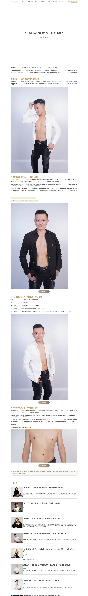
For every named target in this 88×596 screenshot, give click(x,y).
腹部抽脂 (23, 473)
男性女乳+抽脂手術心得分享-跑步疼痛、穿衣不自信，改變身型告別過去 (46, 565)
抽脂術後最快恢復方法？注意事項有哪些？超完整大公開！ (23, 198)
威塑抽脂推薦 (42, 471)
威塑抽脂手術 (36, 471)
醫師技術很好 (17, 305)
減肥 (72, 471)
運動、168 (32, 415)
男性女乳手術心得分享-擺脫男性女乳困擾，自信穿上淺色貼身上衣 (44, 534)
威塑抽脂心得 (30, 471)
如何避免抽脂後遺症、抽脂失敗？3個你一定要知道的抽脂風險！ (25, 201)
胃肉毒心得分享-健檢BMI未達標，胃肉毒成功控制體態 (41, 580)
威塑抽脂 (25, 471)
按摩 (69, 471)
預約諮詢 (74, 1)
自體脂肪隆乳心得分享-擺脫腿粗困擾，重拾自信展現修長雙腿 (43, 488)
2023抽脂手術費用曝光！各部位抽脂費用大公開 (21, 427)
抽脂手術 (60, 471)
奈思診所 (14, 471)
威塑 (18, 471)
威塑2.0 (45, 83)
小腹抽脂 (53, 471)
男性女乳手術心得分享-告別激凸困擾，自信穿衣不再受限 (42, 503)
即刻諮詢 (44, 291)
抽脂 (57, 471)
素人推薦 (19, 473)
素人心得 (15, 473)
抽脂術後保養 (65, 471)
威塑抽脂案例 (48, 471)
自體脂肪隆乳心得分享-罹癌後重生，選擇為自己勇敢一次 (42, 518)
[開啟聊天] (85, 593)
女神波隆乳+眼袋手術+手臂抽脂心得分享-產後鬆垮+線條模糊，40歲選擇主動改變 (49, 550)
